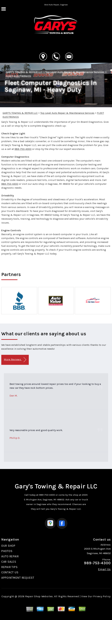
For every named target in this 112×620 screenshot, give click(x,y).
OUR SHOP (8, 545)
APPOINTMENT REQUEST (17, 577)
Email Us (104, 569)
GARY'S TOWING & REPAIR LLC (24, 72)
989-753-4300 (23, 149)
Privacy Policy (102, 596)
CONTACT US (9, 572)
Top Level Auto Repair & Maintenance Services (74, 72)
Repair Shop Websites (39, 596)
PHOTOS (6, 551)
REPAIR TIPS (9, 567)
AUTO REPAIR (10, 556)
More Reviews (15, 359)
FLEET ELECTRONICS (18, 76)
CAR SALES (8, 561)
